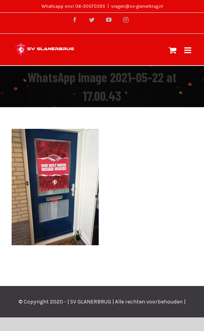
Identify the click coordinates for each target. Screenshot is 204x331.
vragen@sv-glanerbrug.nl (137, 6)
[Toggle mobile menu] (188, 50)
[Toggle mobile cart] (173, 50)
